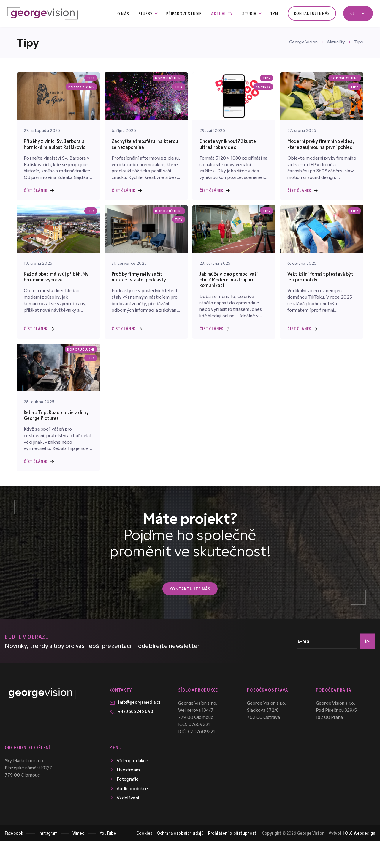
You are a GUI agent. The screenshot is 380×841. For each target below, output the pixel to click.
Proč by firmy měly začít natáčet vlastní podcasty (139, 276)
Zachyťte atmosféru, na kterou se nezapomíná (145, 143)
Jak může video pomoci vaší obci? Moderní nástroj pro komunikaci (229, 279)
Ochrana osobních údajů (180, 833)
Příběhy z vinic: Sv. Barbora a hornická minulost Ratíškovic (54, 143)
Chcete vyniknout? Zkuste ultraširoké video (228, 143)
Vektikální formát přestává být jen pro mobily (320, 276)
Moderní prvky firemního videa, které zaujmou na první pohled (320, 143)
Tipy (358, 42)
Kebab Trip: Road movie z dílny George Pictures (56, 415)
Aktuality (336, 42)
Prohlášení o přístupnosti (233, 833)
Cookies (144, 833)
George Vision (303, 42)
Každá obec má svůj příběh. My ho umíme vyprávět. (56, 276)
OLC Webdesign (360, 833)
